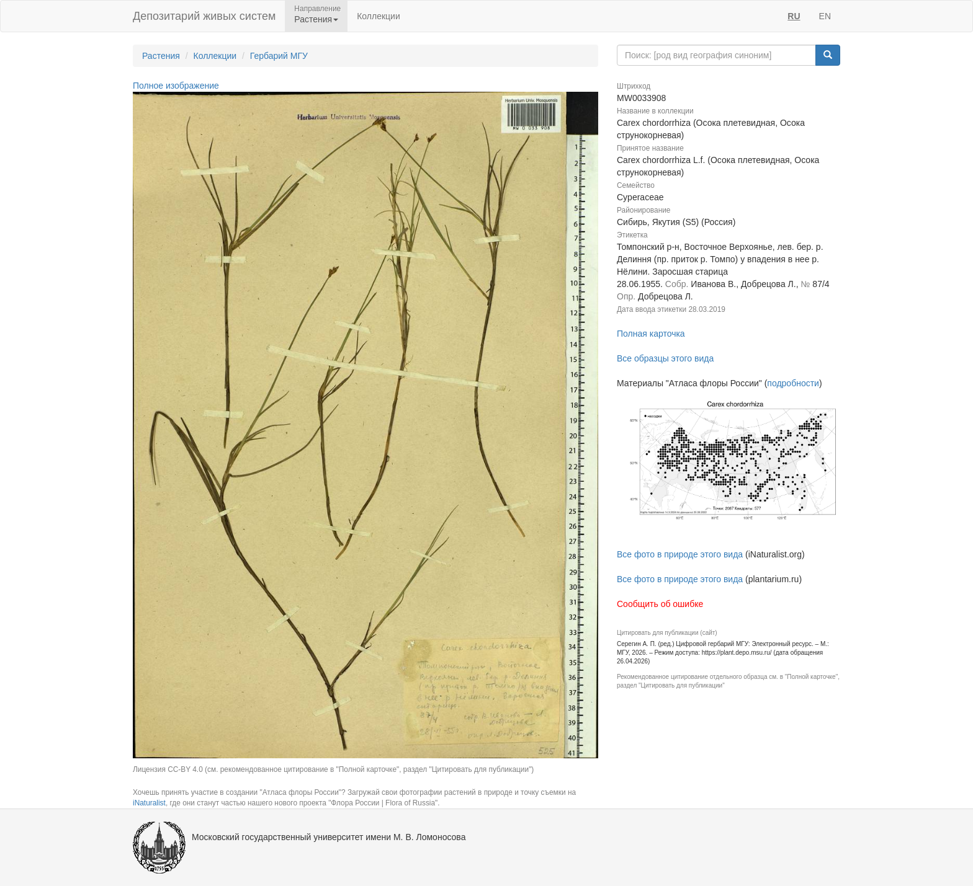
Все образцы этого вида (665, 358)
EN (825, 16)
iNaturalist (149, 803)
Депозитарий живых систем (204, 16)
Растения (161, 56)
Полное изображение (176, 86)
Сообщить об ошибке (660, 604)
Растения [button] (316, 19)
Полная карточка (651, 334)
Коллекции (378, 16)
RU (793, 16)
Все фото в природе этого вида (680, 554)
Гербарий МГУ (279, 56)
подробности (793, 383)
